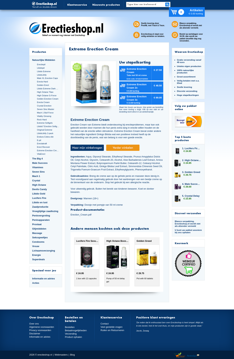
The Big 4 (37, 158)
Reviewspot (193, 355)
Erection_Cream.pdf (81, 214)
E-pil (39, 140)
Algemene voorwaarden (41, 327)
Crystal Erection (44, 106)
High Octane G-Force (46, 95)
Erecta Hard (42, 82)
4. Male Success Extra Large (191, 184)
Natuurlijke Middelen (43, 60)
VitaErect (41, 154)
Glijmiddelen (39, 228)
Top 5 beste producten (183, 138)
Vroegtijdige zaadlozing (45, 211)
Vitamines (37, 167)
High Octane (39, 185)
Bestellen (70, 327)
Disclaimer (34, 333)
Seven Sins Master (45, 109)
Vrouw (35, 246)
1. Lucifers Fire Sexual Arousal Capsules (191, 148)
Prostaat (36, 224)
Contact (105, 323)
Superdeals (38, 259)
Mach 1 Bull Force (45, 113)
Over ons (34, 323)
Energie (36, 255)
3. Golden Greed (191, 172)
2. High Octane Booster (191, 160)
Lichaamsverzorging (43, 250)
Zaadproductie (40, 206)
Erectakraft (42, 143)
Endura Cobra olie (45, 137)
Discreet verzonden (188, 213)
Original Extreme (44, 130)
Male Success (40, 163)
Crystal (36, 180)
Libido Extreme (44, 71)
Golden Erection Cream (47, 99)
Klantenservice (77, 4)
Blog (72, 354)
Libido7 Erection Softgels (48, 126)
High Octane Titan (45, 92)
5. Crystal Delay (191, 195)
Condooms (38, 241)
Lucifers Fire (39, 198)
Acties (35, 283)
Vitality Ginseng (44, 116)
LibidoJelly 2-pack (45, 133)
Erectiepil (41, 64)
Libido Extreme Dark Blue (48, 88)
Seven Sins (38, 171)
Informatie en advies (43, 278)
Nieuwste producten (106, 4)
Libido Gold (38, 193)
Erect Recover (43, 147)
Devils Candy (39, 189)
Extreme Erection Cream (48, 150)
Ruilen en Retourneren (112, 330)
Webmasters (61, 354)
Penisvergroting (41, 215)
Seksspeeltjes (40, 237)
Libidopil (40, 68)
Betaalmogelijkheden (76, 330)
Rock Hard (42, 120)
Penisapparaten (41, 220)
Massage (37, 233)
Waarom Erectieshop (189, 51)
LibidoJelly (41, 75)
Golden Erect (43, 85)
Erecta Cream (43, 102)
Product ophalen (73, 337)
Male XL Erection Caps (47, 78)
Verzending (71, 333)
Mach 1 (36, 176)
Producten (39, 51)
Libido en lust (39, 202)
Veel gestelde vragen (111, 327)
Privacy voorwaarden (40, 330)
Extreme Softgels (44, 123)
